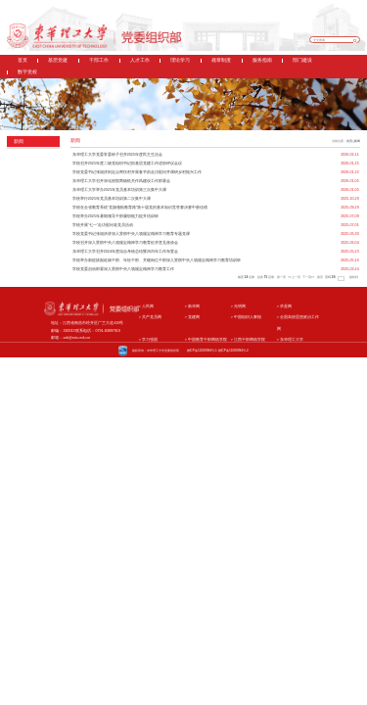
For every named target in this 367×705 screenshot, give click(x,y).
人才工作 (140, 60)
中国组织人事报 (246, 317)
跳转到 (354, 277)
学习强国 (148, 340)
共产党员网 (150, 317)
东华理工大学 (290, 340)
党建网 (192, 317)
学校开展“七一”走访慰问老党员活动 (102, 225)
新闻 (357, 141)
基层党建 (58, 60)
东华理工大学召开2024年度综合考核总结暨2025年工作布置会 (125, 252)
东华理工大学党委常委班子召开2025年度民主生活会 (117, 155)
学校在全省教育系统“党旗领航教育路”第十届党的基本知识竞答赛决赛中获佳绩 (139, 208)
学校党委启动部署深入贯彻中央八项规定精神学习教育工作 (123, 269)
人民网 (146, 306)
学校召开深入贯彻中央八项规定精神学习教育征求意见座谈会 (125, 243)
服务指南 (262, 60)
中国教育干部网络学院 (206, 340)
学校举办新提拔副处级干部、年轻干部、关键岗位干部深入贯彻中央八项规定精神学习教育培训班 (156, 260)
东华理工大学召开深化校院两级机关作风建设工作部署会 (121, 181)
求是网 (284, 306)
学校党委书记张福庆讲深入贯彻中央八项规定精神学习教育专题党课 (131, 234)
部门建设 (302, 60)
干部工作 (99, 60)
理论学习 (180, 60)
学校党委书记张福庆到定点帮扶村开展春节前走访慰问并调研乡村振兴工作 (137, 172)
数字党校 (27, 72)
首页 (22, 60)
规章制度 (221, 60)
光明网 (238, 306)
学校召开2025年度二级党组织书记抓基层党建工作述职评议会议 (127, 163)
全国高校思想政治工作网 (298, 322)
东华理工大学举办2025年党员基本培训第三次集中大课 (119, 190)
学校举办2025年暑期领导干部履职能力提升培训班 (115, 216)
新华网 (192, 306)
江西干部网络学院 (248, 340)
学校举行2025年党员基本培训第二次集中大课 (111, 199)
